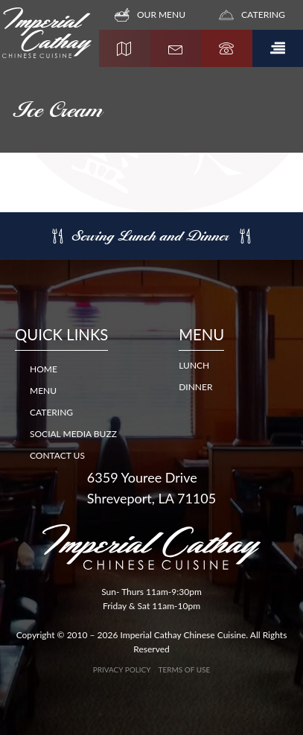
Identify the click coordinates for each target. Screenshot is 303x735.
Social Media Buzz (73, 433)
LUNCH (194, 365)
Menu (43, 390)
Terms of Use (185, 669)
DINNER (195, 386)
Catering (51, 412)
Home (43, 369)
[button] (278, 48)
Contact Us (57, 455)
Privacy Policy (122, 669)
